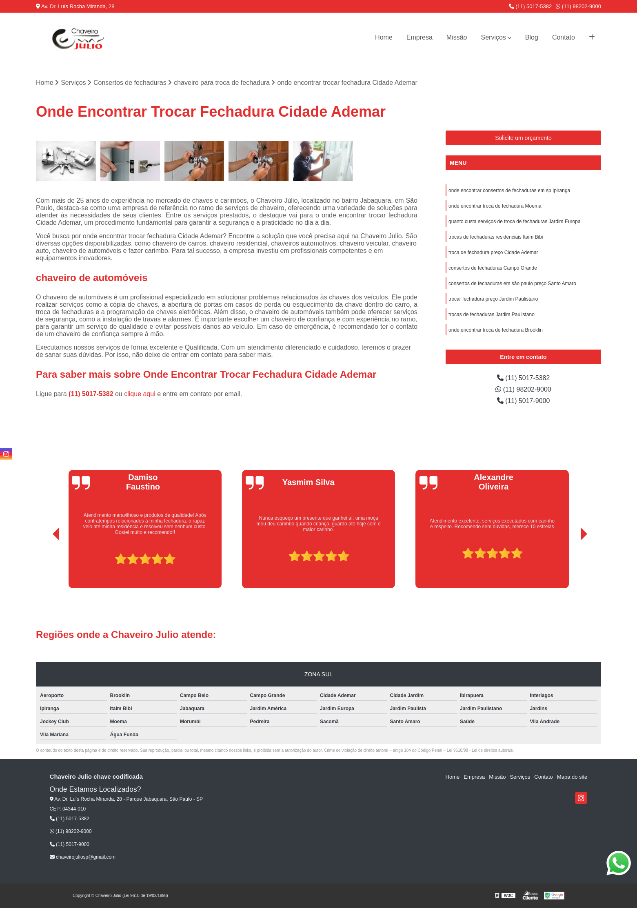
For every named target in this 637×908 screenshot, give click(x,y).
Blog (531, 37)
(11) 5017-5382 (530, 6)
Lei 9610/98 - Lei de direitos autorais (480, 750)
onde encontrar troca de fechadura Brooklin (495, 330)
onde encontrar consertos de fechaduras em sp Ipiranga (509, 190)
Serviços (493, 37)
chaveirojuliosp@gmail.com (83, 857)
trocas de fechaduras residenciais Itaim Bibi (495, 237)
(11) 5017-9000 (523, 400)
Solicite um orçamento (523, 138)
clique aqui (139, 393)
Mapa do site (572, 777)
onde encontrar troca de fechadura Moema (494, 206)
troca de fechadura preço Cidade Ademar (493, 252)
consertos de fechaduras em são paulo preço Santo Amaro (512, 283)
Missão (456, 37)
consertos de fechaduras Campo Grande (492, 268)
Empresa (419, 37)
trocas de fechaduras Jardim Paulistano (491, 314)
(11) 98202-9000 (578, 6)
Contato (563, 37)
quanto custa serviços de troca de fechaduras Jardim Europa (514, 221)
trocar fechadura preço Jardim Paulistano (493, 299)
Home (384, 37)
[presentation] (44, 565)
